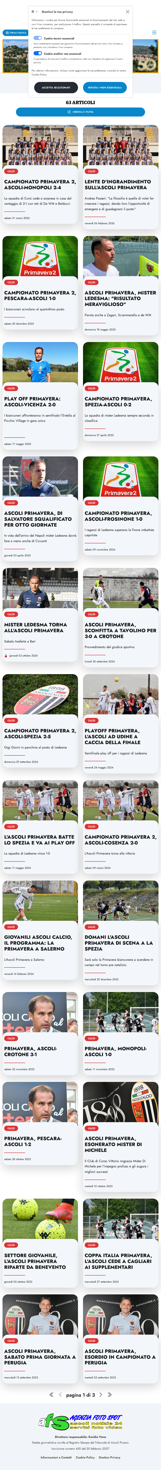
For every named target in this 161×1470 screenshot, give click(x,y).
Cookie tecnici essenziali (59, 38)
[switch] (38, 53)
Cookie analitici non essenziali (62, 54)
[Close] (127, 11)
